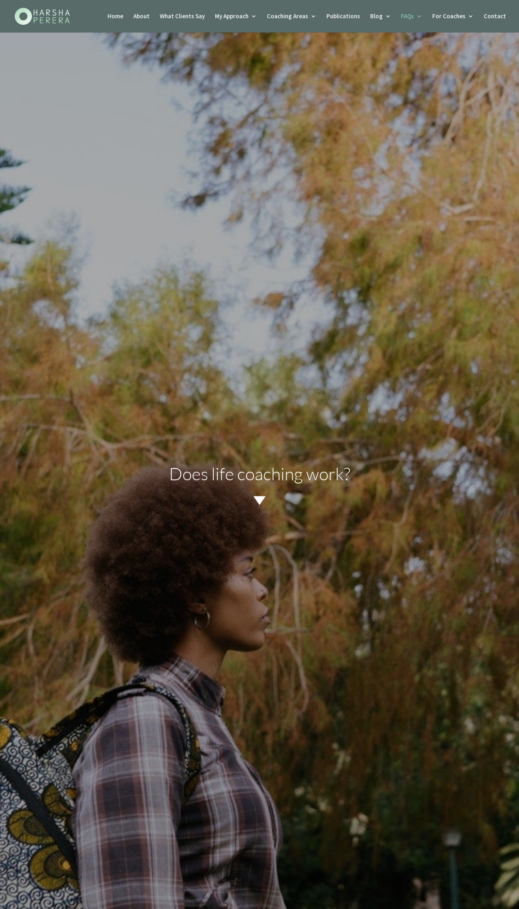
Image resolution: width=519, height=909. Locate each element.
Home (115, 16)
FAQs (407, 16)
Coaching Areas (287, 16)
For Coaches (448, 16)
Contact (495, 16)
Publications (343, 16)
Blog (376, 16)
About (141, 16)
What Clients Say (182, 16)
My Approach (232, 16)
